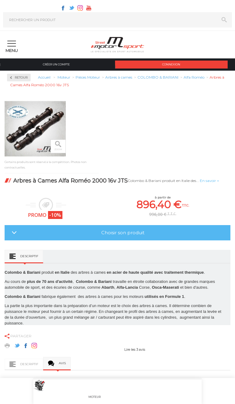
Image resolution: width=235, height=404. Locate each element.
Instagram (80, 8)
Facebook (63, 8)
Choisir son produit (122, 232)
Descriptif (29, 256)
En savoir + (209, 180)
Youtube (88, 8)
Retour (21, 78)
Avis (62, 363)
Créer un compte (56, 64)
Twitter (71, 8)
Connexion (171, 64)
